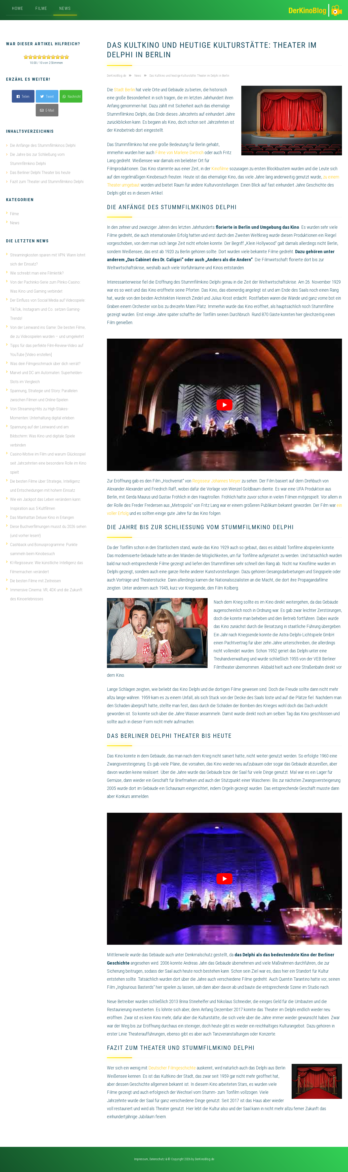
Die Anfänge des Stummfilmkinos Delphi (42, 145)
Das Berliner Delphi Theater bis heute (40, 172)
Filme (41, 8)
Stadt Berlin (124, 90)
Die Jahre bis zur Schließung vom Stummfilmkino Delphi (37, 159)
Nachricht (72, 97)
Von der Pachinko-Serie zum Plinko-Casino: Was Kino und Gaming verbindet (43, 287)
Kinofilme (219, 168)
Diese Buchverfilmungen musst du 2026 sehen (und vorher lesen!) (46, 531)
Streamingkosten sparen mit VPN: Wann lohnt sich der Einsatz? (45, 259)
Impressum (141, 1159)
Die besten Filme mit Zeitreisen (33, 580)
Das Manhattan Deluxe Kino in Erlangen (40, 517)
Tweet (47, 97)
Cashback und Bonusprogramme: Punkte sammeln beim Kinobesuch (42, 549)
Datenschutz (157, 1159)
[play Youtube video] (224, 405)
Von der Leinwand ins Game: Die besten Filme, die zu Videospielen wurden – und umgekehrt (46, 332)
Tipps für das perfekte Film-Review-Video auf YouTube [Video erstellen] (44, 350)
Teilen (23, 97)
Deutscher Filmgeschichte (172, 1068)
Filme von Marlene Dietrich (179, 152)
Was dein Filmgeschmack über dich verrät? (43, 363)
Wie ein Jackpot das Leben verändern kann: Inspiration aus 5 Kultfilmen (43, 504)
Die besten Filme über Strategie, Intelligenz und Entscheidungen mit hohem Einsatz (43, 486)
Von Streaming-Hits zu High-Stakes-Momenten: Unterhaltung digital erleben (40, 413)
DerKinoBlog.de (204, 1159)
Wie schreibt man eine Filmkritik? (35, 273)
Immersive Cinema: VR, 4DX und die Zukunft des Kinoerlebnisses (44, 594)
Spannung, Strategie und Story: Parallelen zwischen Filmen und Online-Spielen (42, 395)
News (65, 8)
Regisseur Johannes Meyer (216, 481)
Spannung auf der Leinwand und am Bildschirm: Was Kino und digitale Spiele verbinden (40, 435)
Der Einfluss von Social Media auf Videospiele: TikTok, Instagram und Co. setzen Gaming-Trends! (45, 309)
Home (17, 8)
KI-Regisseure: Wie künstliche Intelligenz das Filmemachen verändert (44, 567)
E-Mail (47, 110)
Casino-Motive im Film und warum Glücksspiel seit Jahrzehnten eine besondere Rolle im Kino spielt (46, 463)
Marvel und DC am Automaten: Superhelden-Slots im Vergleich (44, 377)
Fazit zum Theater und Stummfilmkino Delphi (47, 181)
